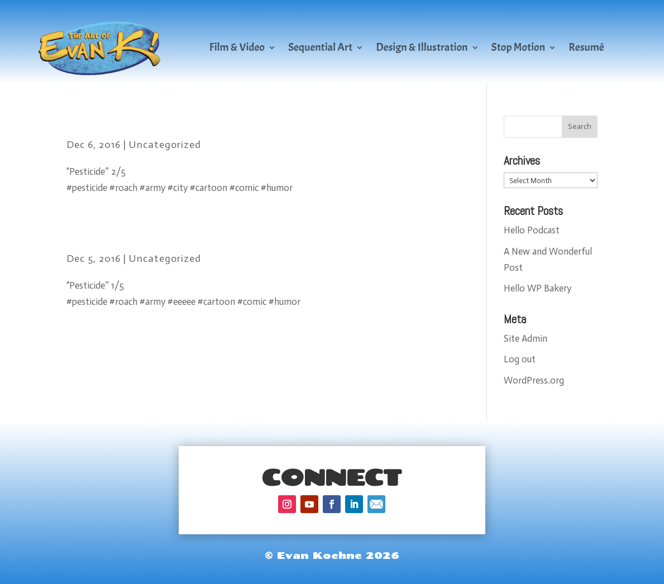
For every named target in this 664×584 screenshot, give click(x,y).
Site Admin (525, 338)
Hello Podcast (532, 230)
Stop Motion (518, 47)
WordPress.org (534, 380)
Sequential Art (320, 47)
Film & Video (237, 47)
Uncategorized (165, 144)
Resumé (586, 47)
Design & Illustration (421, 47)
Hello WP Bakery (537, 288)
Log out (520, 359)
